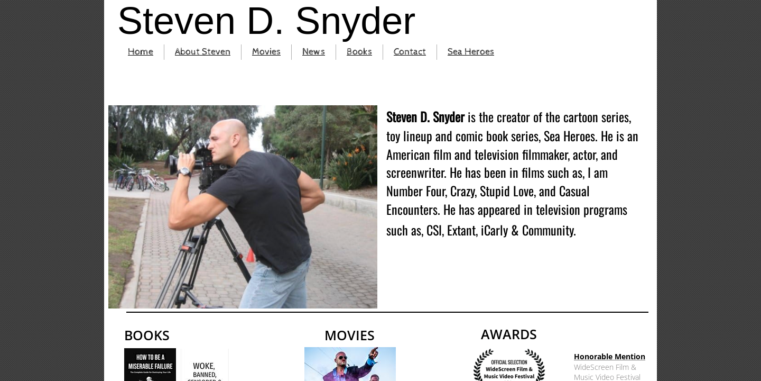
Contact (410, 51)
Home (140, 51)
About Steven (202, 51)
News (313, 51)
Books (359, 51)
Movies (266, 51)
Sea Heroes (471, 51)
